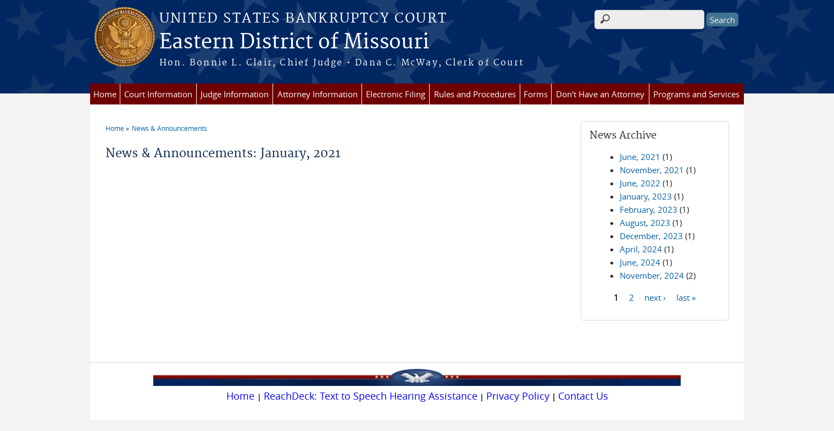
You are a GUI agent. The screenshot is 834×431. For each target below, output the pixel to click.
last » (686, 296)
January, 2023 (646, 196)
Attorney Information (317, 94)
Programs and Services (696, 94)
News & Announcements (169, 128)
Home (104, 94)
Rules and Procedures (475, 94)
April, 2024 (641, 249)
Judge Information (235, 94)
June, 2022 (640, 183)
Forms (536, 94)
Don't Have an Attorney (600, 94)
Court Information (158, 94)
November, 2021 (652, 169)
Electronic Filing (395, 94)
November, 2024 (652, 275)
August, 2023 (645, 222)
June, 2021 (640, 156)
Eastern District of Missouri (294, 42)
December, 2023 (651, 235)
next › (655, 296)
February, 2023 (648, 209)
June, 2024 (640, 262)
